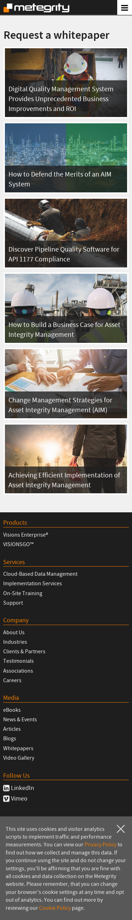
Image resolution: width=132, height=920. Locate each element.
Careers (12, 680)
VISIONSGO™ (18, 544)
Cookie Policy (55, 907)
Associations (18, 670)
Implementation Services (32, 583)
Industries (15, 641)
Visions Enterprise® (25, 534)
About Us (14, 632)
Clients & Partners (24, 651)
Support (13, 602)
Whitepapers (18, 748)
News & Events (20, 719)
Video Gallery (18, 757)
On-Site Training (22, 593)
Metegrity (36, 8)
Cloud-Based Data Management (40, 573)
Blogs (9, 738)
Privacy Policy (100, 844)
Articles (12, 728)
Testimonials (18, 660)
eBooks (12, 709)
